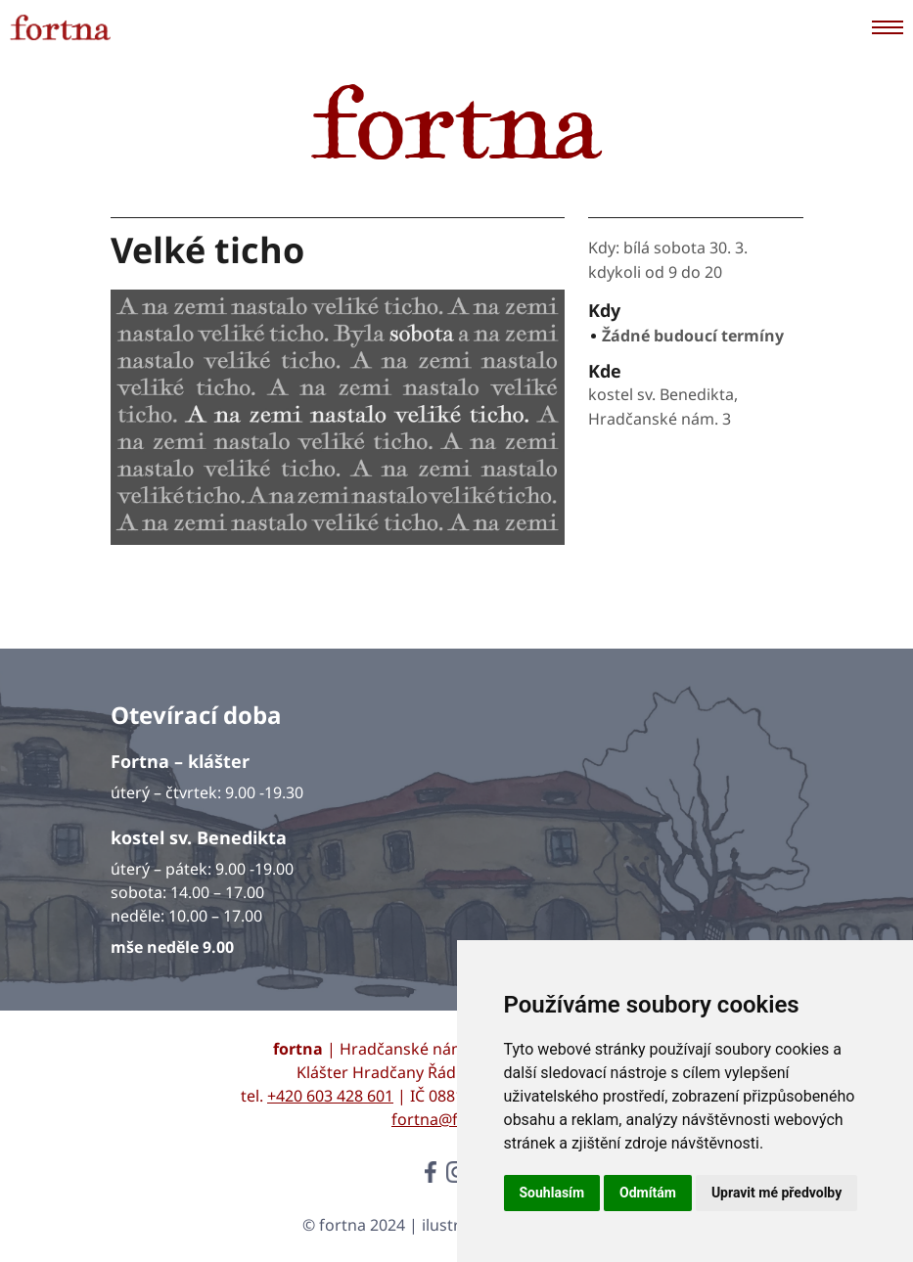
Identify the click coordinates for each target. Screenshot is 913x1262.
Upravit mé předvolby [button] (776, 1192)
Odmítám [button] (647, 1192)
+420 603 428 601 (330, 1095)
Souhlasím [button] (552, 1192)
